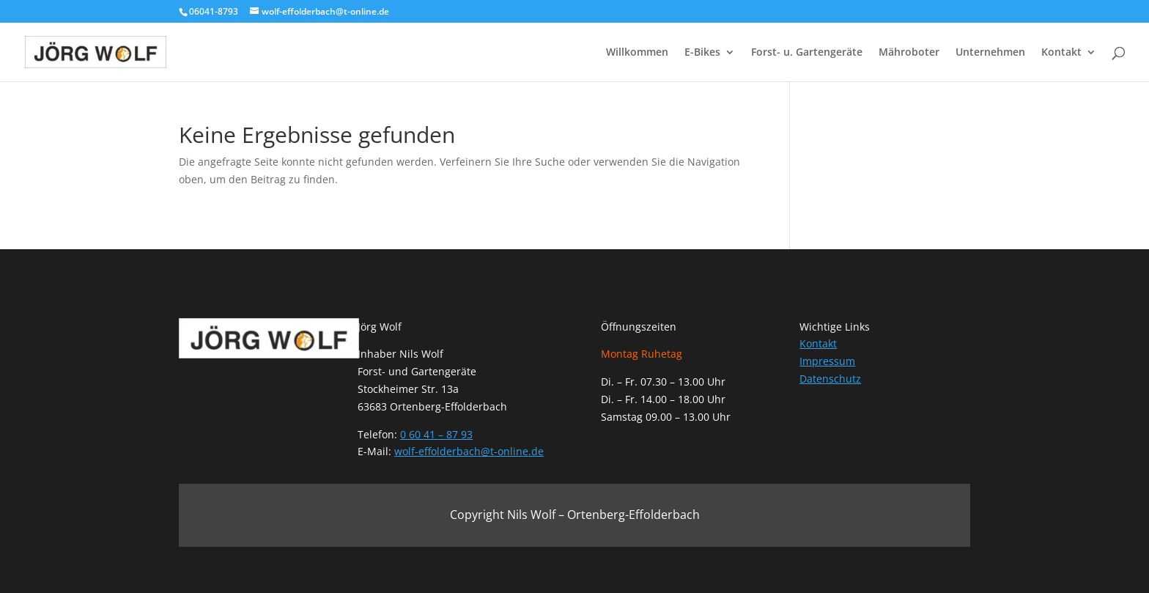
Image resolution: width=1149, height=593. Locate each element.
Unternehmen (990, 53)
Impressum (827, 361)
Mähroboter (909, 53)
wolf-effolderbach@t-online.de (469, 451)
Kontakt (1061, 53)
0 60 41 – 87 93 (436, 434)
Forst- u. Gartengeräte (806, 53)
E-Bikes (702, 53)
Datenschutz (830, 379)
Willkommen (637, 53)
